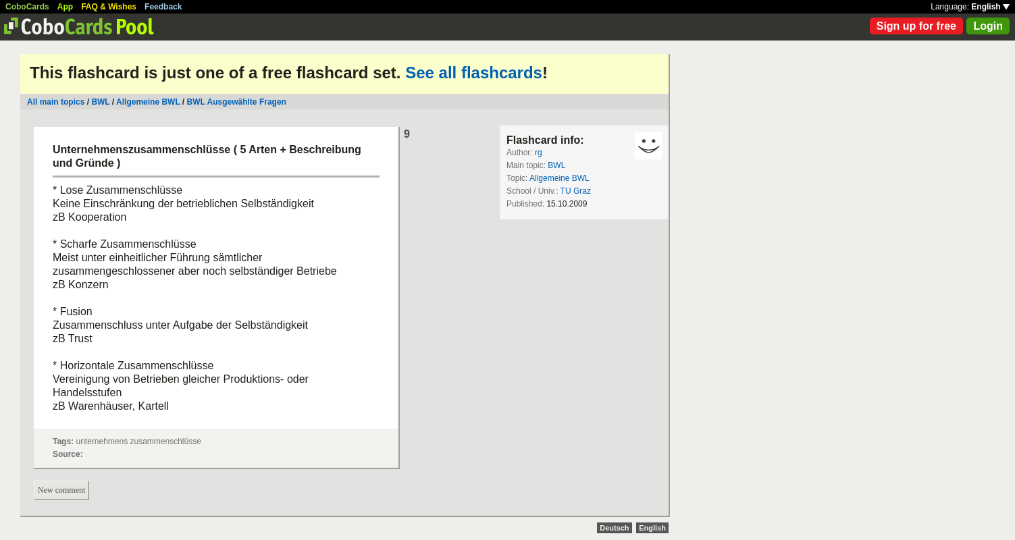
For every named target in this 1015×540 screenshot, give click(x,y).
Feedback (163, 6)
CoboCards (27, 6)
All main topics (55, 102)
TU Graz (576, 191)
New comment (61, 490)
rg (538, 152)
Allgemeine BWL (148, 102)
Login (988, 26)
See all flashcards (473, 72)
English (990, 6)
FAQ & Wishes (108, 6)
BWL (100, 102)
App (65, 6)
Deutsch (614, 528)
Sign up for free (916, 26)
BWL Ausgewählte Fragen (236, 102)
